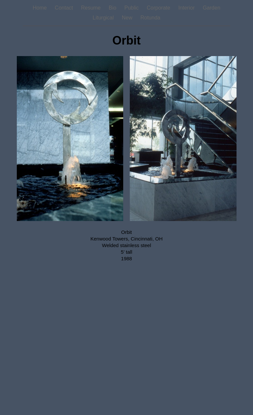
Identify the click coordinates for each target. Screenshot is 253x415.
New (128, 17)
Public (132, 8)
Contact (64, 8)
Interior (187, 8)
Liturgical (104, 17)
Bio (113, 8)
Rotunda (150, 17)
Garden (211, 8)
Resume (91, 8)
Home (40, 8)
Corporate (159, 8)
